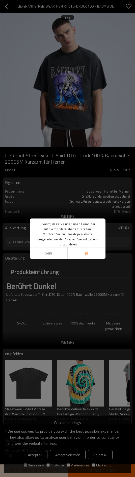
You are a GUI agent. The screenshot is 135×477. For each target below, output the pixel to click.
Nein (48, 253)
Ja (86, 253)
